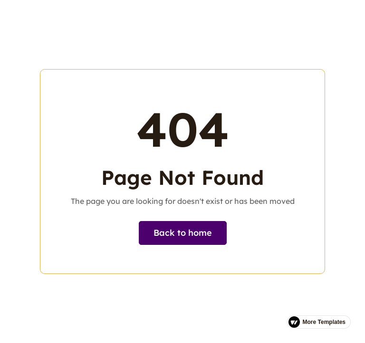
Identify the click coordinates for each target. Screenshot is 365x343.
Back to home (183, 232)
